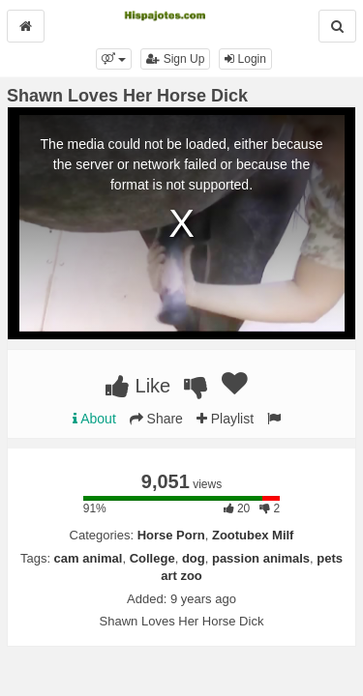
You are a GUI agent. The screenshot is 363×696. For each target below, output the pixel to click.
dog (193, 558)
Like (138, 385)
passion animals (261, 558)
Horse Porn (171, 535)
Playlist (225, 418)
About (94, 418)
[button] (114, 59)
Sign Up (175, 59)
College (152, 558)
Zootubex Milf (253, 535)
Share (156, 418)
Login (245, 59)
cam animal (88, 558)
